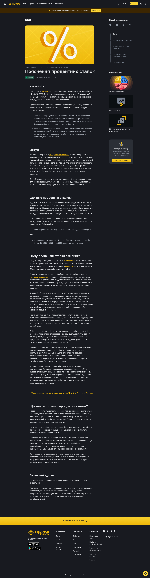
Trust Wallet (77, 555)
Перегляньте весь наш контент (75, 521)
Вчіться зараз (96, 10)
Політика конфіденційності (95, 543)
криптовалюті (69, 261)
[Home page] (14, 3)
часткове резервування (40, 277)
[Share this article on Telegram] (123, 25)
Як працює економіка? (59, 154)
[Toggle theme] (145, 4)
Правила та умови (93, 537)
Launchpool (77, 547)
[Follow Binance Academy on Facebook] (104, 531)
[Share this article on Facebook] (117, 25)
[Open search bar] (118, 4)
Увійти (124, 4)
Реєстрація (133, 4)
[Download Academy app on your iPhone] (33, 544)
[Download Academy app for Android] (34, 549)
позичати (46, 91)
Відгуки (92, 560)
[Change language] (141, 4)
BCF (74, 540)
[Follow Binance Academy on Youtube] (114, 531)
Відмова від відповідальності (95, 549)
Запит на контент (92, 555)
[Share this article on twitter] (110, 25)
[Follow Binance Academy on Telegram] (111, 531)
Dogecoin (69, 266)
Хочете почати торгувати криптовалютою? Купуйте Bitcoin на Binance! (62, 393)
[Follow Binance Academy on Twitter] (107, 531)
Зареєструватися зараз (121, 160)
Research (76, 551)
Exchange (76, 536)
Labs (74, 543)
